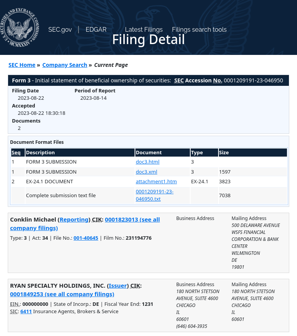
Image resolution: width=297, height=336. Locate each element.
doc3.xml (146, 171)
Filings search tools (199, 29)
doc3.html (147, 161)
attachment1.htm (156, 181)
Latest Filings (143, 29)
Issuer (118, 285)
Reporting (74, 219)
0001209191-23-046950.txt (155, 195)
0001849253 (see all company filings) (62, 294)
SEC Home (22, 64)
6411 (26, 311)
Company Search (65, 64)
